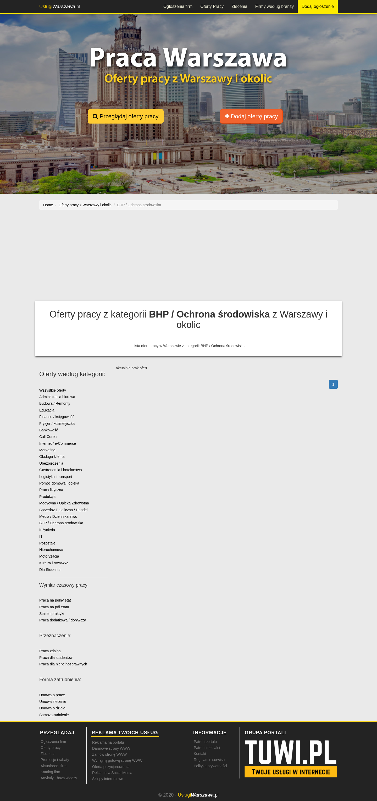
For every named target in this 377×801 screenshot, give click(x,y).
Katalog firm (50, 772)
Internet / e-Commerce (57, 443)
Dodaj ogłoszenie (318, 6)
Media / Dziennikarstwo (58, 516)
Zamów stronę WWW (109, 754)
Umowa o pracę (52, 695)
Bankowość (48, 430)
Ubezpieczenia (51, 463)
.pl (59, 6)
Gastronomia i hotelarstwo (60, 470)
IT (40, 536)
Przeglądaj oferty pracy (125, 116)
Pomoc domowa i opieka (59, 483)
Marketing (47, 450)
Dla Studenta (49, 570)
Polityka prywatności (210, 766)
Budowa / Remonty (54, 403)
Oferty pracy (50, 748)
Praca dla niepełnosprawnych (63, 664)
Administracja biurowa (57, 397)
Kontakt (200, 754)
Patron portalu (205, 741)
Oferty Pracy (212, 6)
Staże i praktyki (51, 613)
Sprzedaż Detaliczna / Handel (63, 510)
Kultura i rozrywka (53, 563)
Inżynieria (47, 530)
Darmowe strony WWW (111, 748)
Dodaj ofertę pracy (251, 116)
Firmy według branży (274, 6)
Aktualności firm (53, 766)
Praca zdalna (50, 651)
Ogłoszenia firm (177, 6)
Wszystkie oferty (52, 390)
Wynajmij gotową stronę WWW (117, 760)
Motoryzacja (49, 556)
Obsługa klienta (52, 456)
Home (48, 205)
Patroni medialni (207, 748)
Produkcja (47, 496)
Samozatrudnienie (54, 715)
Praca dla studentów (56, 657)
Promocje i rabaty (55, 760)
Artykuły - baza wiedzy (59, 778)
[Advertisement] (188, 255)
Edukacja (46, 410)
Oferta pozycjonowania (110, 767)
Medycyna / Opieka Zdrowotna (64, 503)
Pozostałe (47, 543)
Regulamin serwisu (209, 760)
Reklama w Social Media (112, 773)
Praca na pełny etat (55, 600)
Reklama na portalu (108, 742)
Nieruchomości (51, 550)
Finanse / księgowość (56, 417)
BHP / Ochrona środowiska (61, 523)
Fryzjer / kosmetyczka (57, 423)
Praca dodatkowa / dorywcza (62, 620)
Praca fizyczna (51, 490)
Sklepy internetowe (107, 779)
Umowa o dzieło (52, 708)
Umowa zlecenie (52, 701)
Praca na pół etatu (54, 607)
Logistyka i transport (55, 477)
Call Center (48, 437)
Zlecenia (239, 6)
